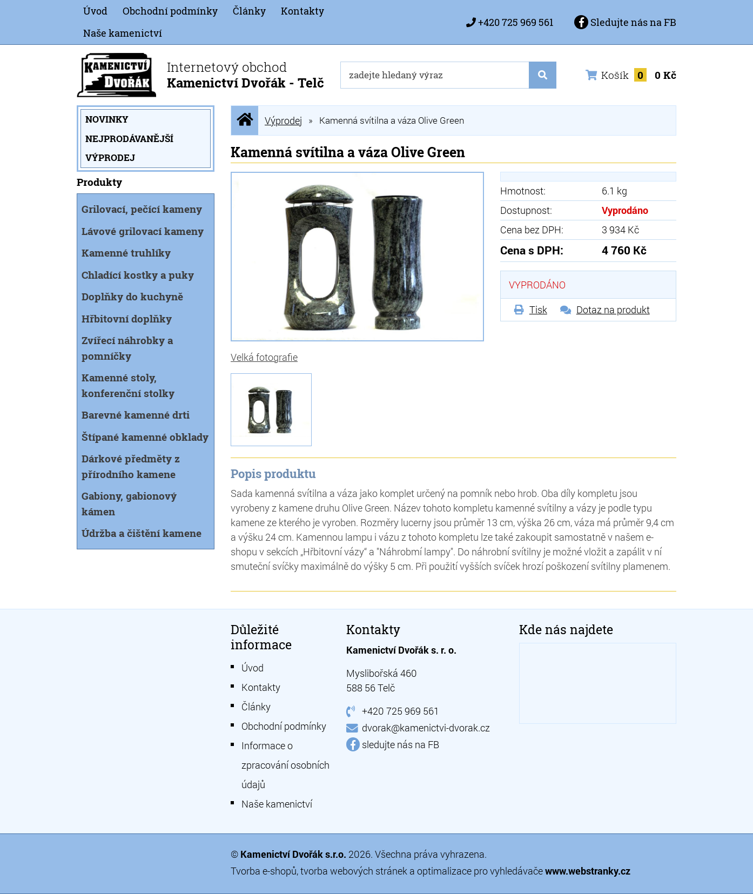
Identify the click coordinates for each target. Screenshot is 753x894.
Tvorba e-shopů (264, 870)
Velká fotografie (264, 357)
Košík (631, 75)
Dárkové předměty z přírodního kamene (131, 466)
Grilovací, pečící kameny (142, 209)
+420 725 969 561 (515, 22)
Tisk (538, 309)
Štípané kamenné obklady (145, 436)
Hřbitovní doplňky (127, 318)
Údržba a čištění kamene (141, 533)
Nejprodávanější (129, 138)
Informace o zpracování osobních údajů (285, 765)
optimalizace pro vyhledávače (481, 870)
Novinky (107, 119)
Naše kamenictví (122, 32)
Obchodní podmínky (170, 10)
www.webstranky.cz (587, 870)
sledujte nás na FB (400, 744)
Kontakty (302, 10)
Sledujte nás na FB (625, 22)
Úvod (95, 10)
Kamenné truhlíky (126, 252)
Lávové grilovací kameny (143, 231)
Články (249, 10)
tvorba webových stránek (353, 870)
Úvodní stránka (244, 120)
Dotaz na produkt (613, 309)
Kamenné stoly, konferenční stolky (128, 385)
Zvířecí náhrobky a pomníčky (127, 347)
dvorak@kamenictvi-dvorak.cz (426, 727)
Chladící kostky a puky (138, 274)
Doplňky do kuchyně (132, 296)
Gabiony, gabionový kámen (129, 503)
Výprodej (110, 157)
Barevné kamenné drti (136, 414)
